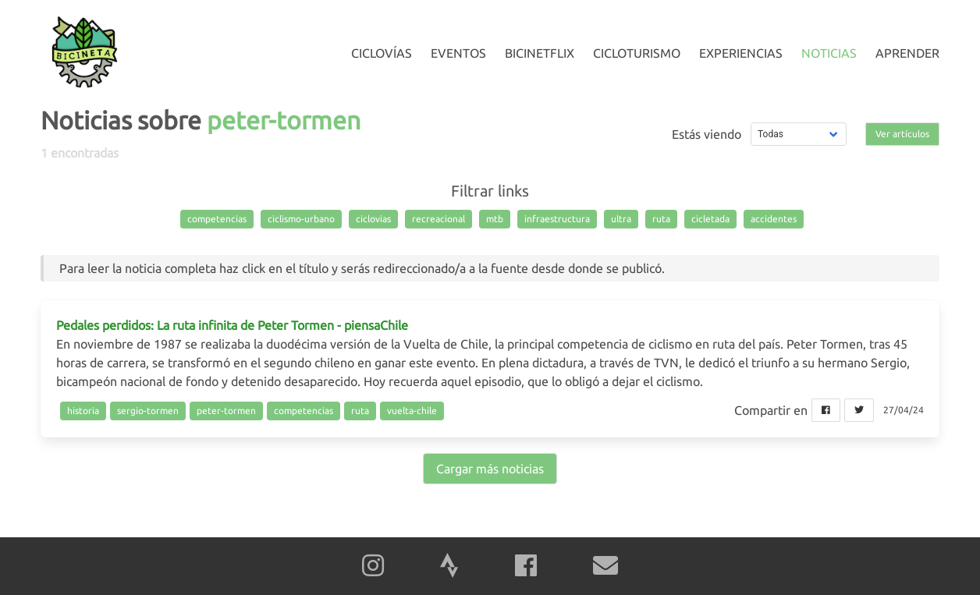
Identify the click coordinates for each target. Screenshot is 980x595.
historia (83, 411)
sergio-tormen (148, 411)
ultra (621, 219)
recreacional (438, 219)
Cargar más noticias (490, 469)
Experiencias (741, 53)
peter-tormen (226, 411)
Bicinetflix (539, 53)
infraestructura (557, 219)
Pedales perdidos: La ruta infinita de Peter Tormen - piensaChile (232, 325)
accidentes (774, 219)
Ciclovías (381, 53)
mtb (494, 219)
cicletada (710, 219)
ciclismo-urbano (301, 219)
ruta (661, 219)
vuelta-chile (412, 411)
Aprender (907, 53)
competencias (217, 219)
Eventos (458, 53)
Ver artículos (902, 134)
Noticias (829, 53)
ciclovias (373, 219)
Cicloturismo (636, 53)
